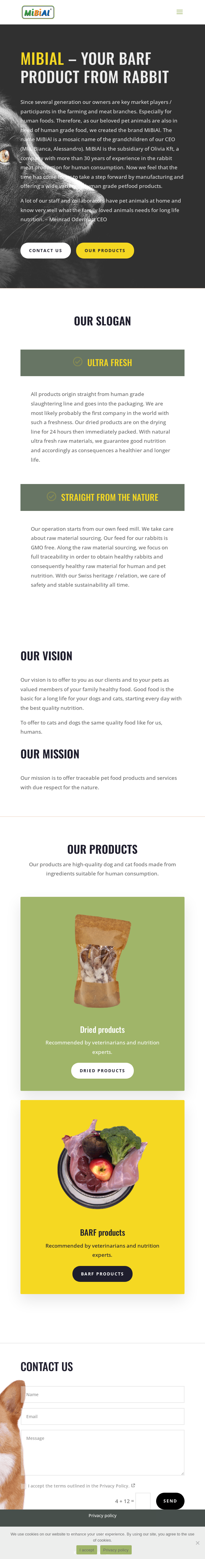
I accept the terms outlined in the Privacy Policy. (78, 1486)
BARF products (102, 1274)
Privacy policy (116, 1550)
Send (170, 1501)
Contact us (45, 250)
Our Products (105, 250)
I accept (86, 1550)
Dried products (102, 1070)
